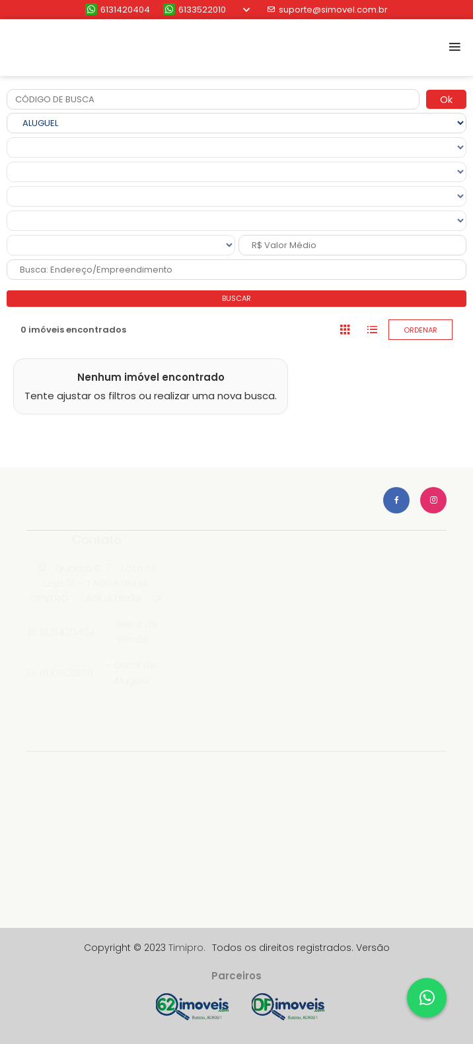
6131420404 (117, 9)
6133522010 (194, 9)
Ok (446, 99)
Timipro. (186, 947)
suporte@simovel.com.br (327, 9)
